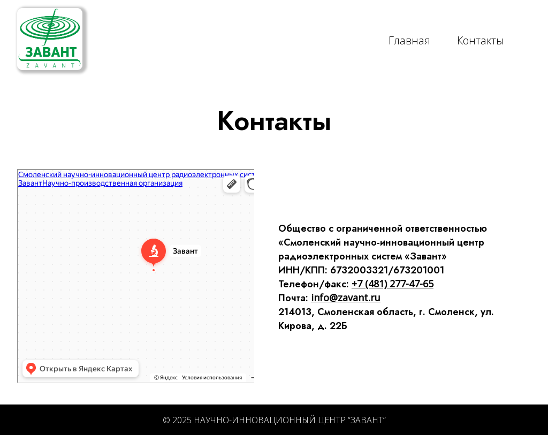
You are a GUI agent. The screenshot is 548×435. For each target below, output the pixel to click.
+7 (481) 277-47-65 (392, 283)
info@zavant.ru (345, 297)
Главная (409, 40)
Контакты (480, 40)
